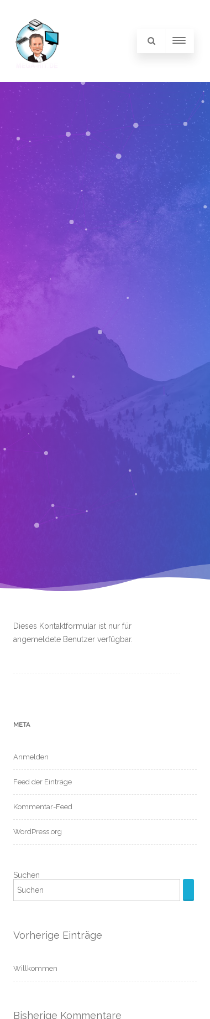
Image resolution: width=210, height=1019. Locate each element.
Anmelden (31, 757)
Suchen (26, 875)
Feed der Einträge (42, 782)
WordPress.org (37, 831)
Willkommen (35, 968)
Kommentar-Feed (42, 807)
